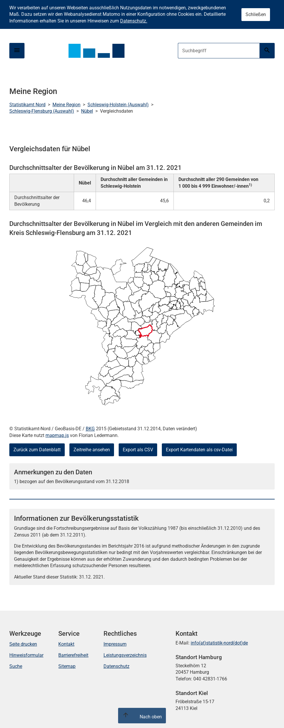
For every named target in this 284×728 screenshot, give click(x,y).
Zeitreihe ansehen (91, 449)
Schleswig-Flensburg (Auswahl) (41, 111)
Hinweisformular (26, 655)
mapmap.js (57, 435)
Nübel (87, 111)
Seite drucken (23, 644)
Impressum (115, 644)
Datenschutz (116, 666)
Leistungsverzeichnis (125, 655)
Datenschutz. (133, 21)
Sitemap (67, 666)
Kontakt (66, 644)
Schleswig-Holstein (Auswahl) (118, 104)
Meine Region (66, 104)
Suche (15, 666)
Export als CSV (138, 449)
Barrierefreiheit (73, 655)
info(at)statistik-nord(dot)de (219, 643)
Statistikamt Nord (27, 104)
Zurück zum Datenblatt (37, 449)
